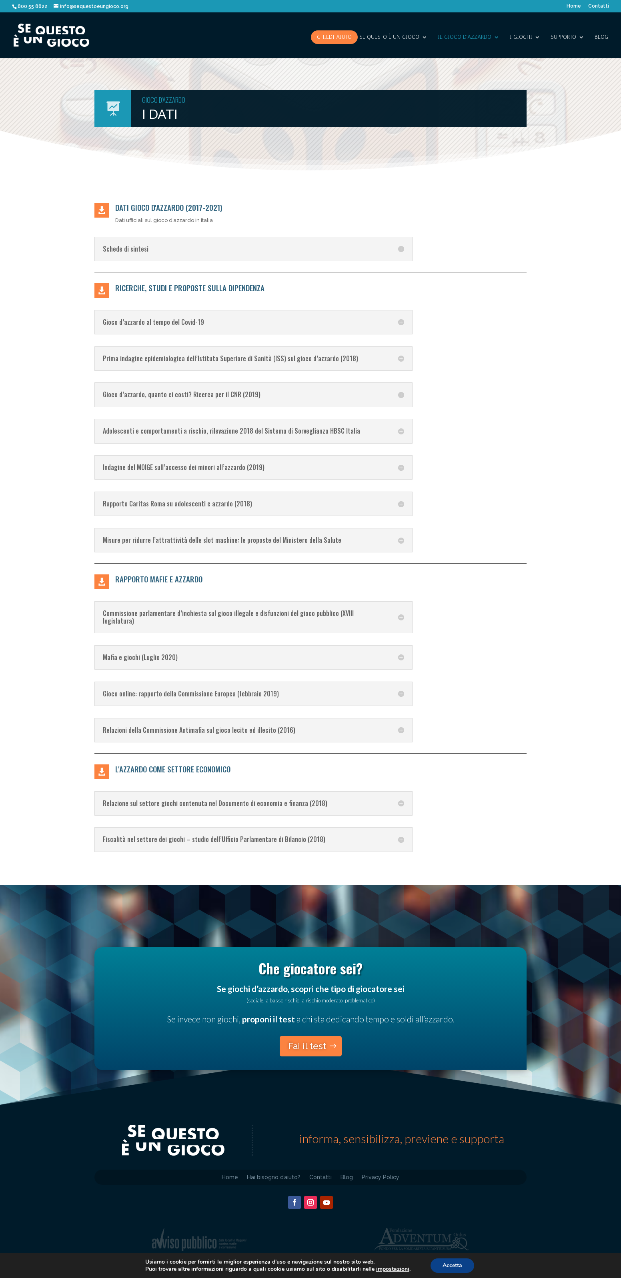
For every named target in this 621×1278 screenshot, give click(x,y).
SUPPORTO (563, 37)
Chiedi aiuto (334, 37)
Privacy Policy (380, 1177)
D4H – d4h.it (346, 1271)
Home (574, 6)
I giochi (521, 37)
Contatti (598, 6)
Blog (601, 37)
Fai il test (307, 1046)
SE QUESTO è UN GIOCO (389, 37)
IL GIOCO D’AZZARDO (464, 37)
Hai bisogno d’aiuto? (273, 1177)
